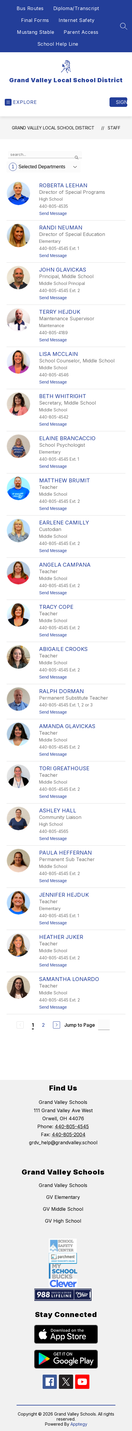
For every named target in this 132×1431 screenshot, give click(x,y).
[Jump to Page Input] (104, 1025)
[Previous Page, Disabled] (20, 1025)
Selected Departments (37, 167)
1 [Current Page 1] (33, 1025)
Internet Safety (77, 20)
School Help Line (57, 44)
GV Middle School (63, 1209)
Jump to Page (79, 1025)
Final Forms (35, 20)
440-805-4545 (72, 1126)
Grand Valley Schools (63, 1185)
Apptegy (78, 1424)
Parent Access (81, 32)
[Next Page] (56, 1025)
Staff (114, 127)
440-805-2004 (69, 1134)
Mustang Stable (35, 32)
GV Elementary (63, 1197)
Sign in (121, 102)
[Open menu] (21, 102)
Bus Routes (30, 8)
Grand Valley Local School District (53, 127)
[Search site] (123, 26)
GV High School (63, 1221)
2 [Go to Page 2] (43, 1025)
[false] (45, 154)
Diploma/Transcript (76, 8)
